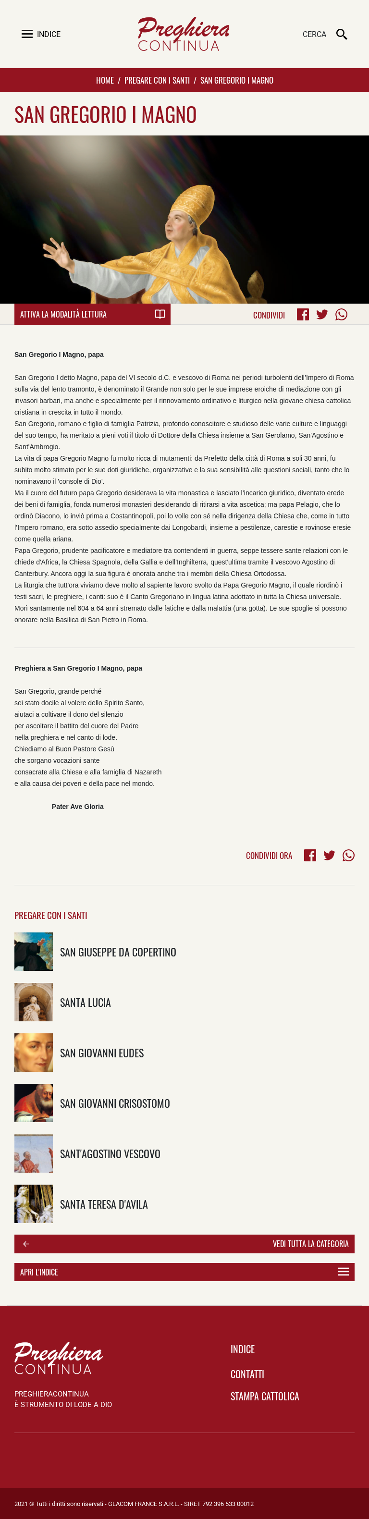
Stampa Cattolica (265, 1396)
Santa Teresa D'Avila (104, 1204)
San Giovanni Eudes (102, 1052)
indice (243, 1349)
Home (105, 80)
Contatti (247, 1374)
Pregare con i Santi (157, 80)
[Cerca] (282, 35)
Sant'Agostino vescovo (110, 1153)
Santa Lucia (85, 1002)
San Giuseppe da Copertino (118, 951)
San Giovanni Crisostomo (115, 1103)
